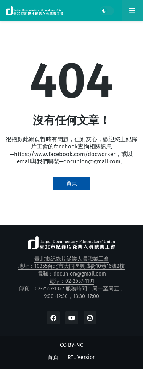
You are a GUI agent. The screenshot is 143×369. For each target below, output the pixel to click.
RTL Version (81, 357)
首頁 (71, 183)
